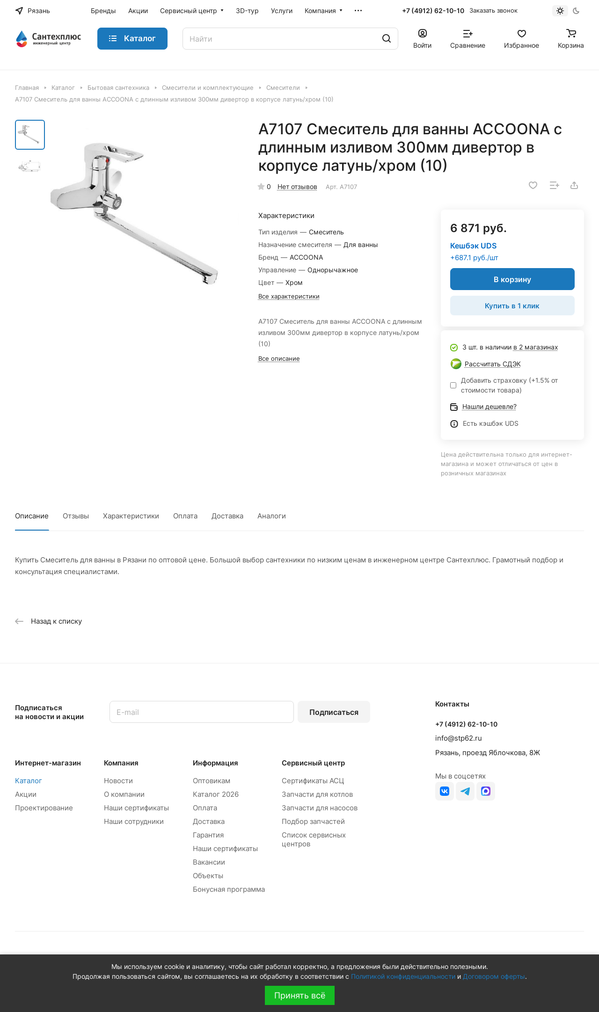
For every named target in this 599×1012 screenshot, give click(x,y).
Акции (26, 794)
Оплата (185, 515)
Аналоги (271, 515)
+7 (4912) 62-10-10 (433, 11)
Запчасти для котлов (317, 794)
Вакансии (209, 862)
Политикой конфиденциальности (403, 976)
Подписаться (333, 712)
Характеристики (131, 515)
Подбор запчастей (313, 821)
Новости (118, 780)
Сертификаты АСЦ (313, 780)
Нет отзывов (297, 186)
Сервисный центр (313, 762)
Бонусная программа (229, 889)
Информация (215, 762)
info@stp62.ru (458, 738)
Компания (121, 762)
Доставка (227, 515)
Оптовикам (211, 780)
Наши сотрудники (134, 821)
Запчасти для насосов (320, 807)
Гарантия (208, 834)
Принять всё (299, 995)
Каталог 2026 (216, 794)
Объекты (208, 875)
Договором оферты (494, 976)
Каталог (28, 780)
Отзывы (76, 515)
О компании (124, 794)
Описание (32, 515)
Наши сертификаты (136, 807)
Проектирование (44, 807)
